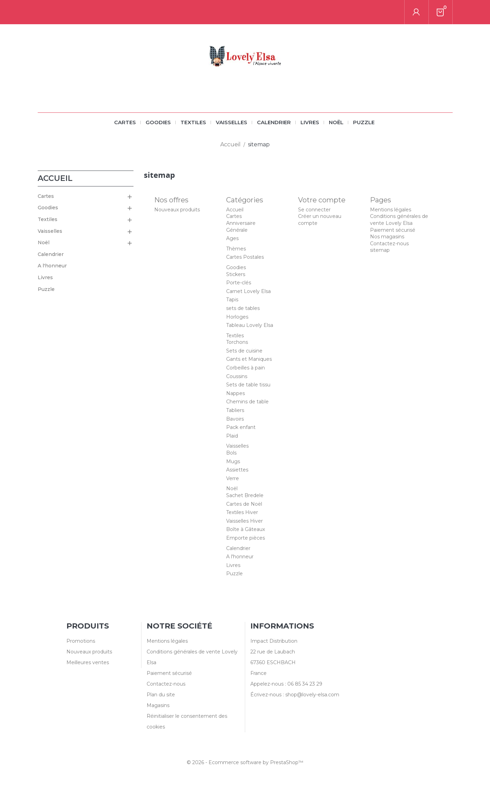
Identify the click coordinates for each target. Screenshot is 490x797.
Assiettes (237, 470)
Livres (310, 122)
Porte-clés (238, 283)
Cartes (125, 122)
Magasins (158, 705)
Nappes (235, 393)
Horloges (237, 317)
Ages (232, 238)
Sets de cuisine (244, 351)
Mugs (233, 461)
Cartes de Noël (244, 504)
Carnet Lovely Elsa (248, 291)
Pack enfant (241, 427)
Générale (237, 230)
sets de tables (243, 308)
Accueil (55, 178)
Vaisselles (231, 122)
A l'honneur (52, 266)
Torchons (237, 342)
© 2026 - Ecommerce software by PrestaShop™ (245, 762)
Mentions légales (390, 210)
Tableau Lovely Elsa (249, 325)
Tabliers (235, 410)
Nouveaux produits (177, 210)
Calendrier (274, 122)
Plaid (232, 436)
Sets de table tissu (248, 385)
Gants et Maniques (249, 359)
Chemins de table (247, 401)
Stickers (235, 274)
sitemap (380, 250)
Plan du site (161, 694)
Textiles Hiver (242, 512)
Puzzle (364, 122)
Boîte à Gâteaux (245, 529)
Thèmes (236, 249)
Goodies (158, 122)
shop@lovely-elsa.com (312, 694)
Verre (232, 478)
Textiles (193, 122)
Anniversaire (241, 223)
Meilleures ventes (87, 662)
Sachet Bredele (245, 495)
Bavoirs (235, 419)
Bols (231, 453)
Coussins (236, 376)
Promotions (80, 641)
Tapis (232, 299)
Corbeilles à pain (245, 368)
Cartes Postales (245, 257)
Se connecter (314, 210)
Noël (336, 122)
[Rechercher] (405, 12)
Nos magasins (387, 236)
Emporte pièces (245, 538)
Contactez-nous (389, 243)
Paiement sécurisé (392, 230)
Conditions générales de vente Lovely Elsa (399, 219)
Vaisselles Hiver (244, 521)
